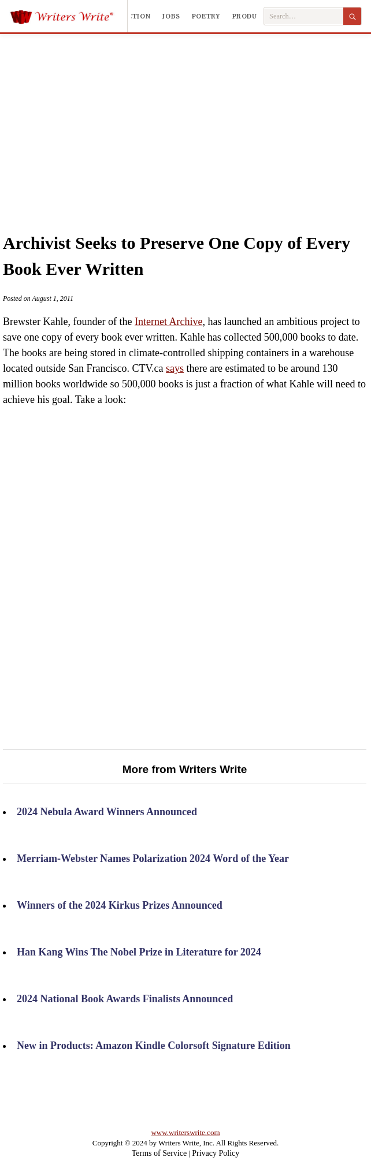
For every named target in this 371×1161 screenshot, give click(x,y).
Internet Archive (168, 321)
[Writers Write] (68, 16)
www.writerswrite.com (185, 1132)
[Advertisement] (199, 120)
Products (252, 16)
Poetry (206, 16)
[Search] (352, 16)
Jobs (171, 16)
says (175, 368)
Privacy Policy (215, 1153)
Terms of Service (159, 1153)
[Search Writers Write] (303, 16)
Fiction (135, 16)
